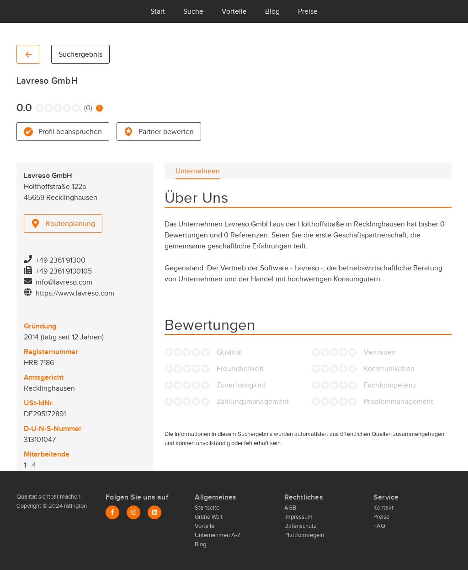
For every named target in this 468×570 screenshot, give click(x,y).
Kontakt (383, 507)
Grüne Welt (209, 517)
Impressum (298, 517)
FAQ (379, 526)
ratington (75, 506)
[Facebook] (112, 512)
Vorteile (234, 11)
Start (157, 11)
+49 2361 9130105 (64, 271)
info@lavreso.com (64, 282)
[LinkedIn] (154, 512)
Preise (308, 11)
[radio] (38, 108)
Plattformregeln (304, 535)
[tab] (198, 171)
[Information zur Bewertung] (99, 108)
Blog (272, 11)
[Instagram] (133, 512)
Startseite (207, 507)
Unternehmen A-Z (218, 535)
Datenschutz (300, 526)
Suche (193, 11)
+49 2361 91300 (60, 260)
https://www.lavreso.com (75, 293)
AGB (290, 507)
